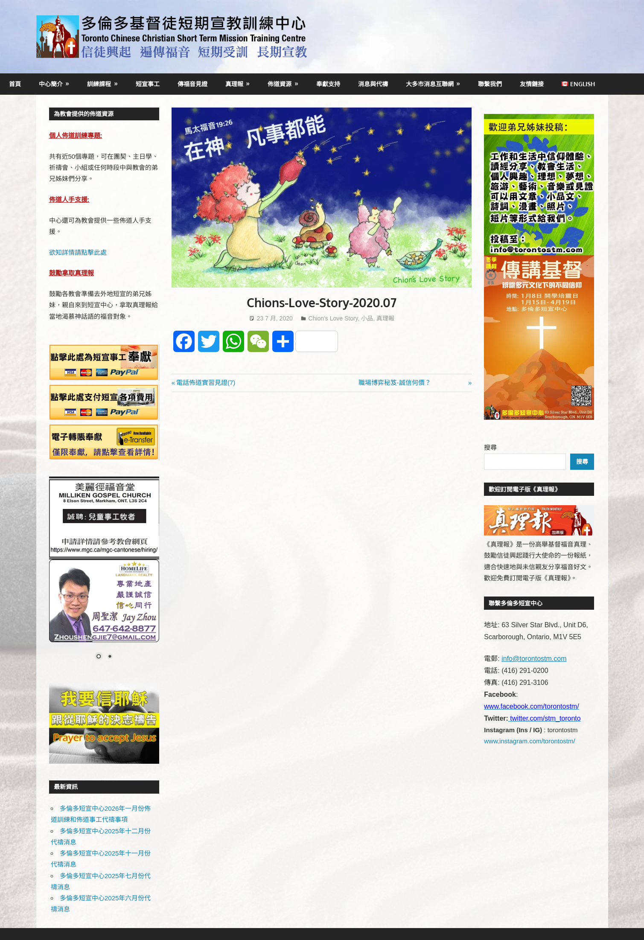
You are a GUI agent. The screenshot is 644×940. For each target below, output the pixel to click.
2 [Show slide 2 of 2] (109, 657)
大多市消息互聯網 (430, 83)
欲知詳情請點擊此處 (78, 252)
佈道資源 (279, 83)
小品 (367, 318)
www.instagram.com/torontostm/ (529, 741)
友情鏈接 (532, 83)
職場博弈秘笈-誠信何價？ (412, 382)
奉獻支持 (328, 83)
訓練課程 (99, 83)
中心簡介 (51, 83)
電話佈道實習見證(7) (209, 382)
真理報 (234, 83)
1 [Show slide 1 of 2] (98, 657)
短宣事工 (148, 83)
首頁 (15, 83)
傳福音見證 (192, 83)
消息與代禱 (373, 83)
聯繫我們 (490, 83)
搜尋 (490, 447)
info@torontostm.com (533, 658)
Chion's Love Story (333, 318)
